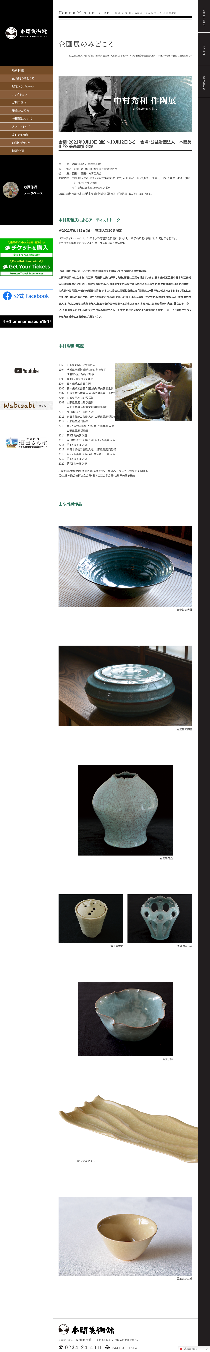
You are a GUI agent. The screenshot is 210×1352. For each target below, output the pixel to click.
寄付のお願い (21, 135)
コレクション (19, 94)
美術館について (22, 118)
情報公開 (18, 151)
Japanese (188, 1349)
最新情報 (18, 70)
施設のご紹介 (21, 110)
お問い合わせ (21, 143)
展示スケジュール (23, 86)
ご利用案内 (19, 102)
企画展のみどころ (23, 78)
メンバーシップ (21, 126)
